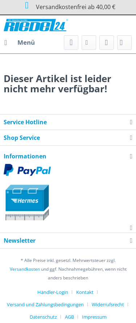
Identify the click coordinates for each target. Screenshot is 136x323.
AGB (69, 317)
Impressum (94, 317)
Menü (19, 42)
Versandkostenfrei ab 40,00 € (68, 5)
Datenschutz (43, 317)
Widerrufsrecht (108, 304)
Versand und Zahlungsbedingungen (45, 304)
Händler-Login (52, 292)
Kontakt (85, 292)
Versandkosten (25, 269)
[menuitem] (19, 42)
